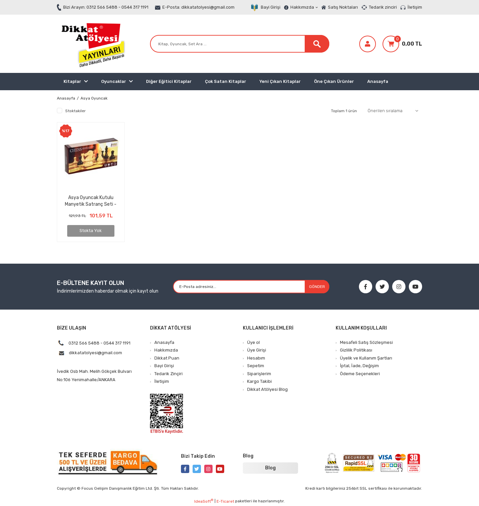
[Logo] (92, 43)
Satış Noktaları (343, 7)
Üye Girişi (256, 350)
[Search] (239, 44)
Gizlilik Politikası (356, 350)
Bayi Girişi (270, 7)
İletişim (414, 7)
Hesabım (256, 358)
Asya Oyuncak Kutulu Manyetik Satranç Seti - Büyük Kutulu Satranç (90, 201)
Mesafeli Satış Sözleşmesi (366, 342)
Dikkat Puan (166, 358)
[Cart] (402, 44)
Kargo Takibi (259, 381)
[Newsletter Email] (251, 286)
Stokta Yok (91, 230)
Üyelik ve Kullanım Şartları (366, 358)
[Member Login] (367, 44)
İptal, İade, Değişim (359, 365)
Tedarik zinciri (383, 7)
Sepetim (255, 365)
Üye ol (253, 342)
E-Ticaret (225, 501)
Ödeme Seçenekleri (360, 373)
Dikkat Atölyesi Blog (267, 389)
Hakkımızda (304, 7)
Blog (270, 468)
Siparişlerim (259, 373)
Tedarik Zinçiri (168, 373)
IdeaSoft (203, 501)
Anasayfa (377, 81)
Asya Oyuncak (93, 98)
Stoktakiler (75, 111)
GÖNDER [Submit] (317, 286)
